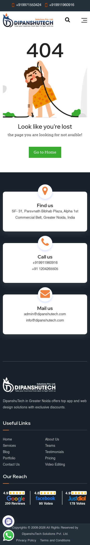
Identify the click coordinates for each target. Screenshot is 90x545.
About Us (52, 439)
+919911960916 (45, 263)
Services (9, 445)
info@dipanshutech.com (45, 320)
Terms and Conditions (55, 540)
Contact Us (11, 464)
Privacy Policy (26, 540)
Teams (50, 445)
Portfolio (9, 458)
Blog (6, 452)
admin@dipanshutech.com (45, 314)
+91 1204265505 (45, 269)
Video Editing (55, 464)
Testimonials (54, 452)
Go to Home (45, 152)
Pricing (50, 458)
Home (7, 439)
